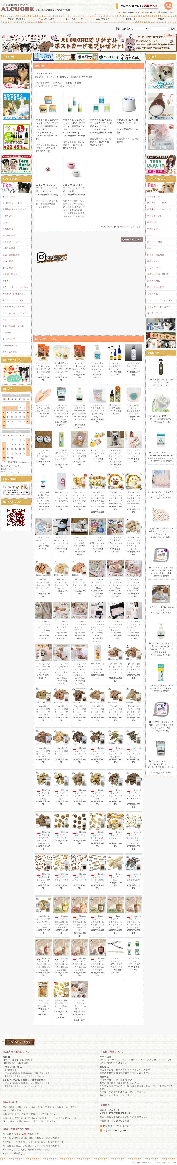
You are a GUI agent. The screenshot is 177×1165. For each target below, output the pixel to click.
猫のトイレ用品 (154, 242)
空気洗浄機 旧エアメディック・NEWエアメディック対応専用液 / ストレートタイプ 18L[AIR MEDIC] (47, 126)
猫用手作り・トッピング (159, 209)
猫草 (149, 235)
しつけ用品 (8, 261)
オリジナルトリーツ (74, 19)
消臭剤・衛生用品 (11, 274)
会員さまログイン (167, 12)
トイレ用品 (8, 268)
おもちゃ (7, 281)
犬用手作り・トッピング (14, 209)
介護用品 (7, 332)
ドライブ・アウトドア (13, 300)
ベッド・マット (10, 319)
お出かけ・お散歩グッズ (14, 294)
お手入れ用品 (9, 248)
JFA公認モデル (10, 352)
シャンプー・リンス (12, 242)
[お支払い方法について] (112, 1051)
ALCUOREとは (46, 19)
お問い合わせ (150, 12)
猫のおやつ (152, 229)
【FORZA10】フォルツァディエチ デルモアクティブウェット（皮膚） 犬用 (161, 725)
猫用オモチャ (153, 261)
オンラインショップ (16, 19)
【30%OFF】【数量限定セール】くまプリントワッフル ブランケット (161, 531)
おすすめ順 (58, 83)
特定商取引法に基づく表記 (117, 1126)
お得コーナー (131, 19)
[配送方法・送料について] (16, 1051)
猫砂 (149, 248)
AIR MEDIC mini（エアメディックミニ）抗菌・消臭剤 (73, 188)
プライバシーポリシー (114, 1130)
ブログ (161, 19)
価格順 (69, 83)
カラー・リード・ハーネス (15, 287)
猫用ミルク (152, 222)
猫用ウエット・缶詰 (156, 203)
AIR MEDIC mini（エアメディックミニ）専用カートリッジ (47, 188)
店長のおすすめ (102, 19)
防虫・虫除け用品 (11, 255)
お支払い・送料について (130, 12)
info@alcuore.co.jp (120, 1113)
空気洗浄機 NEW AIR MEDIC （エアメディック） (128, 123)
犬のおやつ (8, 229)
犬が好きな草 (9, 235)
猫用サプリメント (155, 216)
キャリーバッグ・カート (14, 307)
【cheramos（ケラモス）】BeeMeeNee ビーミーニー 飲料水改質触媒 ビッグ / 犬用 (161, 455)
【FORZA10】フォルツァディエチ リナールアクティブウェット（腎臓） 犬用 (161, 570)
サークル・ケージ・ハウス (15, 313)
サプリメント (9, 216)
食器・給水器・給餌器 (13, 326)
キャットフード (154, 196)
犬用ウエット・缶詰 (12, 203)
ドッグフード (9, 196)
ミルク (6, 222)
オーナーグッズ (10, 346)
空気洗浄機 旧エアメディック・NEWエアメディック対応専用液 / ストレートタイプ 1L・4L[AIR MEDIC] (74, 126)
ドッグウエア (9, 339)
